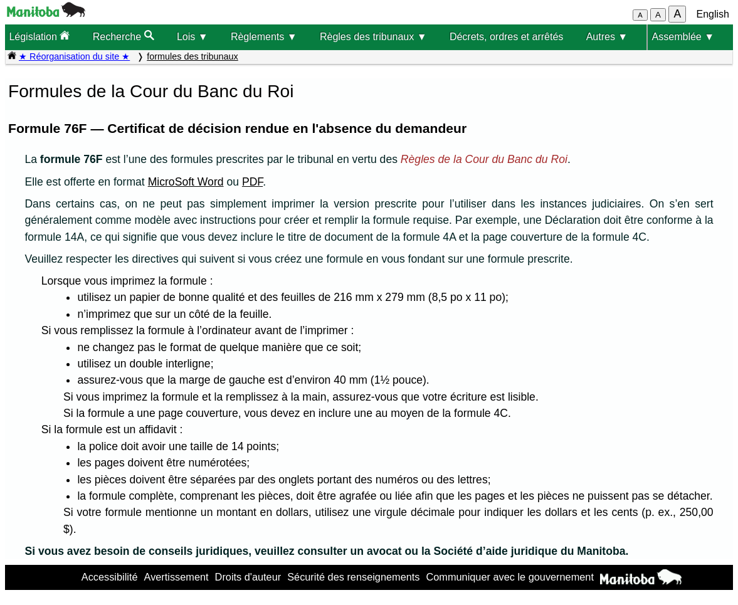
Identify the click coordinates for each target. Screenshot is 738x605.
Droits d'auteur (248, 576)
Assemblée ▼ (683, 36)
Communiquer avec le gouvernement (509, 576)
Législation (39, 36)
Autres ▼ (607, 36)
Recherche (123, 36)
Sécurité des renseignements (353, 576)
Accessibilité (110, 576)
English (713, 14)
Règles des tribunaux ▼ (373, 36)
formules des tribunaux (192, 56)
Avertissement (176, 576)
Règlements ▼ (264, 36)
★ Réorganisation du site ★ (74, 56)
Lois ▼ (192, 36)
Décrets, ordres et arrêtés (506, 36)
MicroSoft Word (186, 182)
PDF (252, 182)
